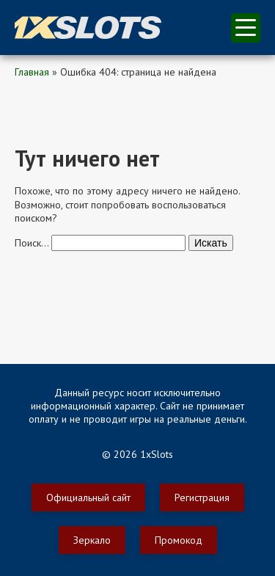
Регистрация (202, 497)
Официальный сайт (88, 497)
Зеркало (92, 540)
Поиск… (31, 242)
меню (245, 27)
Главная (32, 72)
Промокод (178, 540)
